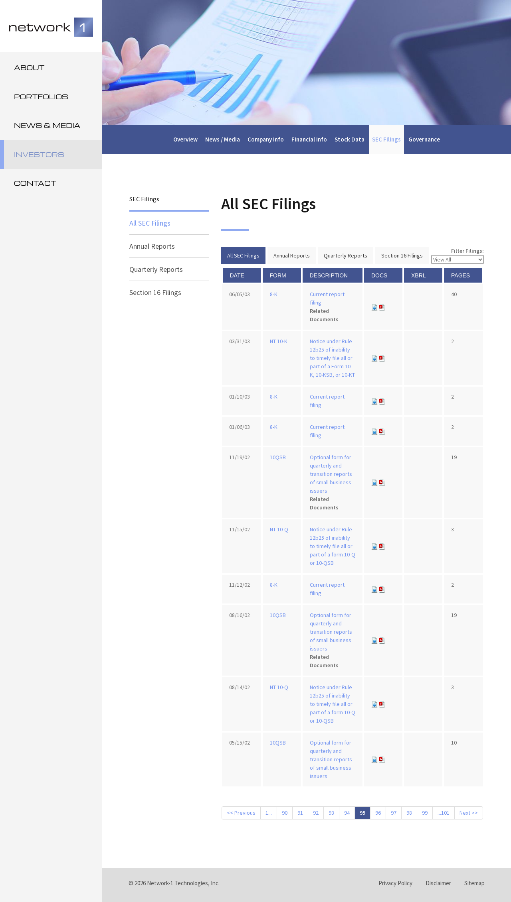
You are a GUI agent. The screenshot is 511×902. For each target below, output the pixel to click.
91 (300, 812)
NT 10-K (278, 341)
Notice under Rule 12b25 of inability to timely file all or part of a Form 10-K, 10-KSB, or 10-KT (332, 358)
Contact (35, 183)
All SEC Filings (149, 223)
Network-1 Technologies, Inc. (183, 883)
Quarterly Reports (156, 269)
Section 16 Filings (155, 292)
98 (409, 812)
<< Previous (241, 812)
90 (284, 812)
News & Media (47, 125)
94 (347, 812)
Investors (39, 154)
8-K (273, 294)
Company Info (266, 139)
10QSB (278, 457)
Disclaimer (438, 883)
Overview (185, 139)
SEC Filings (386, 139)
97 (393, 812)
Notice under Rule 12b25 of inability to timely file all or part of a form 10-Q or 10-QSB (332, 546)
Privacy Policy (395, 883)
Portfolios (41, 96)
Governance (424, 139)
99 (425, 812)
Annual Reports (152, 246)
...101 (444, 812)
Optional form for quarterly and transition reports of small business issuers (331, 474)
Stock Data (349, 139)
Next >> (469, 812)
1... (268, 812)
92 (316, 812)
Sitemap (474, 883)
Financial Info (309, 139)
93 (331, 812)
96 (378, 812)
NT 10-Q (279, 529)
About (29, 67)
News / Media (222, 139)
